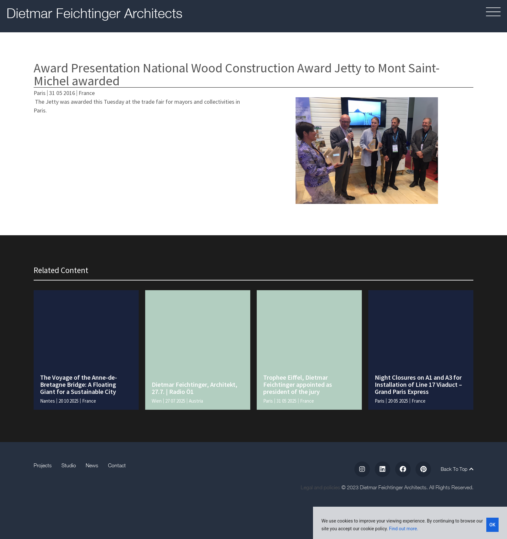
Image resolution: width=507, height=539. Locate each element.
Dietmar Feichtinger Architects (94, 13)
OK (493, 524)
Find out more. (403, 528)
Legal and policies (320, 487)
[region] (410, 523)
